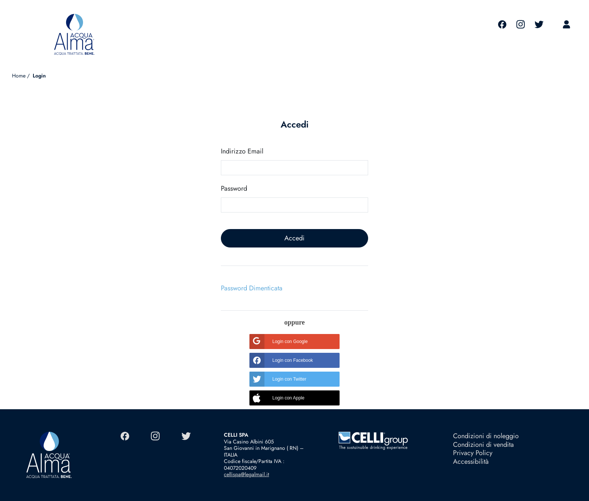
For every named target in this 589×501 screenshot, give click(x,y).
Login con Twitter (278, 379)
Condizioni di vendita (483, 444)
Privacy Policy (472, 453)
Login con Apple (276, 397)
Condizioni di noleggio (486, 436)
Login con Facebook (281, 360)
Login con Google (278, 341)
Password (234, 188)
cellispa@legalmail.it (246, 474)
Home (19, 75)
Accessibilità (471, 461)
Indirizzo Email (242, 151)
